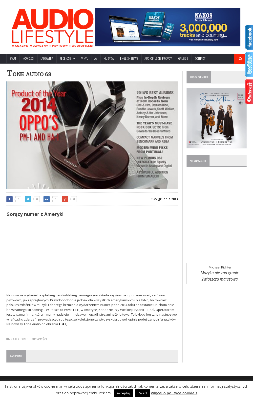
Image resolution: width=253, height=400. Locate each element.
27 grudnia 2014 (164, 199)
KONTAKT (199, 59)
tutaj (63, 324)
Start (13, 59)
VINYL (84, 59)
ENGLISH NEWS (129, 59)
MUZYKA (109, 59)
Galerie (183, 59)
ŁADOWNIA (47, 59)
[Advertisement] (92, 255)
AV (95, 59)
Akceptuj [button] (123, 393)
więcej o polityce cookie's (174, 392)
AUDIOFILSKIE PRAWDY (158, 59)
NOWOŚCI (28, 59)
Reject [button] (142, 393)
